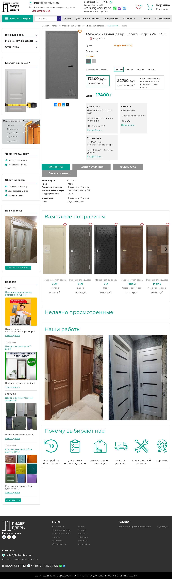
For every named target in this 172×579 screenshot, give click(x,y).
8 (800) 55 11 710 (96, 2)
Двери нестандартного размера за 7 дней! (18, 293)
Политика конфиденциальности (92, 575)
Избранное (111, 18)
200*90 (151, 69)
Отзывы (81, 530)
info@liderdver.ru (46, 3)
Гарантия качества (61, 533)
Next (165, 249)
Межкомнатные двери (19, 41)
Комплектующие (91, 167)
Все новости (13, 500)
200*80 (141, 69)
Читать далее (12, 335)
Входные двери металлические (135, 526)
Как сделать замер (17, 160)
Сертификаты (59, 544)
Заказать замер (41, 11)
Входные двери (15, 35)
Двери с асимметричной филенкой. (19, 399)
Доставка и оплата (88, 18)
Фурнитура (12, 47)
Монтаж (145, 18)
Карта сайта (84, 544)
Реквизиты (57, 540)
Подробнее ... (94, 130)
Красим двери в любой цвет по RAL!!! (18, 450)
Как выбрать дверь (17, 164)
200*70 (130, 69)
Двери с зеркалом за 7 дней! (18, 347)
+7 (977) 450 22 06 (98, 8)
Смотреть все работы (18, 267)
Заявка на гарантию (18, 191)
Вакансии (82, 540)
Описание (56, 167)
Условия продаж (126, 575)
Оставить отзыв (16, 195)
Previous (46, 249)
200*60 (119, 69)
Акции (67, 18)
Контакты (129, 18)
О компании (162, 18)
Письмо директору (17, 186)
